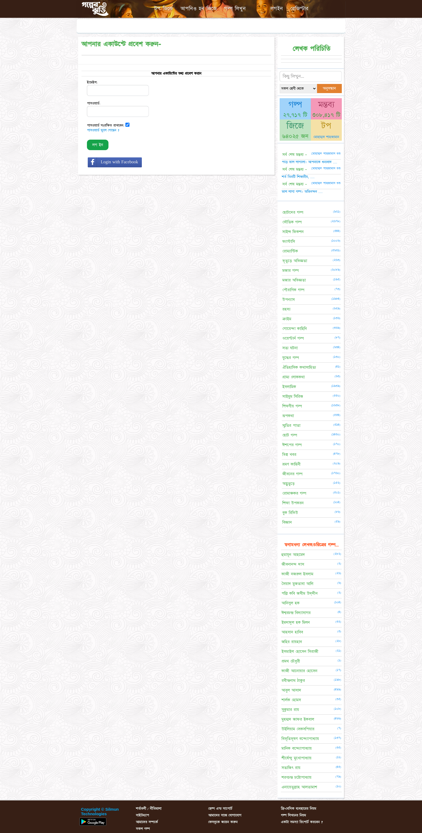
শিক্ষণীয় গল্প (292, 406)
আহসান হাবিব (292, 632)
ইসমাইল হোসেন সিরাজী (300, 651)
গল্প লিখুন (235, 8)
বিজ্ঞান (287, 522)
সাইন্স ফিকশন (293, 232)
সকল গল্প (143, 828)
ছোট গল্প (289, 435)
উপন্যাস (288, 299)
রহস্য (286, 309)
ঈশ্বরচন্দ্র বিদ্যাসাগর (296, 613)
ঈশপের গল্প (292, 445)
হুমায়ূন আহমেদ (293, 554)
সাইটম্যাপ (142, 815)
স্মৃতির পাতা (291, 425)
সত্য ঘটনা (290, 348)
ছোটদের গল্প (292, 212)
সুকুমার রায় (290, 709)
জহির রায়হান (292, 642)
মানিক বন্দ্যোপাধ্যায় (297, 748)
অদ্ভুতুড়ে (288, 483)
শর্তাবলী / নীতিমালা (148, 808)
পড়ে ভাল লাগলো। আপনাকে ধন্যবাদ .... (309, 162)
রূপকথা (288, 416)
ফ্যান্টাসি (288, 241)
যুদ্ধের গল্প (290, 358)
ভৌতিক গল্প (292, 222)
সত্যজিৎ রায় (291, 768)
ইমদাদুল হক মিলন (296, 622)
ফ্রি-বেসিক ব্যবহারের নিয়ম (298, 808)
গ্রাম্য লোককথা (293, 377)
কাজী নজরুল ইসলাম (297, 574)
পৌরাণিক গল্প (293, 290)
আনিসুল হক (291, 603)
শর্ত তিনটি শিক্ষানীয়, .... (298, 176)
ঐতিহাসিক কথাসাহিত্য (299, 367)
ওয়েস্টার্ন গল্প (293, 338)
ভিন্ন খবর (289, 454)
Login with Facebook (119, 162)
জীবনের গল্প (292, 474)
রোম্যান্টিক (290, 251)
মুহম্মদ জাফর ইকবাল (298, 719)
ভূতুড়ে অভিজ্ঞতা (294, 261)
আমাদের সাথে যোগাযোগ (224, 815)
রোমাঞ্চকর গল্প (294, 493)
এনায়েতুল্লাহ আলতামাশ (299, 787)
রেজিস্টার (299, 8)
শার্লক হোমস (291, 700)
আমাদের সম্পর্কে (147, 822)
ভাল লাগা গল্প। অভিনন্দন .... (302, 191)
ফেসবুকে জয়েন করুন (223, 822)
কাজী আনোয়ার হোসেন (299, 671)
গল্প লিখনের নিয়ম (293, 815)
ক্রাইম (286, 319)
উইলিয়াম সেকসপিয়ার (298, 729)
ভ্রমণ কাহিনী (291, 464)
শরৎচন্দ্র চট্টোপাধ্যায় (296, 777)
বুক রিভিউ (290, 513)
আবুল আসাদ (291, 690)
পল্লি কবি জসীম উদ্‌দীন (300, 593)
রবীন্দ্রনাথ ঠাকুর (293, 680)
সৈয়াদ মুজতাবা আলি (297, 584)
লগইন (276, 8)
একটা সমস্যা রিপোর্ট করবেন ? (302, 822)
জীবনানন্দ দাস (293, 564)
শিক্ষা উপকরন (293, 503)
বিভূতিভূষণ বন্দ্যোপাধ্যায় (300, 739)
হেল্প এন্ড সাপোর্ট (220, 808)
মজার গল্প (290, 270)
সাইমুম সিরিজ (292, 396)
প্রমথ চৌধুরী (291, 661)
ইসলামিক (289, 387)
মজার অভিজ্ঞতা (294, 280)
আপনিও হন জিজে (198, 8)
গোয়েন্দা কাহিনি (294, 328)
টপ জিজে (163, 8)
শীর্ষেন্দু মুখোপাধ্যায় (296, 758)
